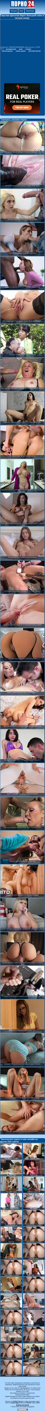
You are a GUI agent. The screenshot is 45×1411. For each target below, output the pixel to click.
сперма (28, 49)
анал (21, 49)
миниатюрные (7, 51)
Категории (14, 11)
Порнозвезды (30, 11)
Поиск (21, 11)
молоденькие (11, 49)
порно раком (21, 51)
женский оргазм (34, 51)
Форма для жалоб (22, 1405)
